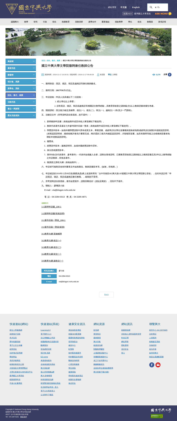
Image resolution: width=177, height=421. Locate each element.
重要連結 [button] (105, 22)
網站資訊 (126, 324)
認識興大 (15, 22)
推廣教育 (66, 22)
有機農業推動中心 (100, 357)
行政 (45, 22)
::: (105, 7)
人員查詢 (152, 338)
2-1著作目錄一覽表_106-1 (53, 220)
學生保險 (72, 368)
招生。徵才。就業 (15, 95)
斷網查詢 (44, 345)
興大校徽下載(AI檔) (101, 372)
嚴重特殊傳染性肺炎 (76, 338)
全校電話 (152, 334)
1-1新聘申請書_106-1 (51, 207)
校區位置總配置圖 (156, 357)
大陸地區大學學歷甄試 (19, 368)
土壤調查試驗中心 (100, 353)
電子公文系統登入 (48, 391)
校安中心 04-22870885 (158, 330)
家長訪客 (162, 22)
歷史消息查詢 (13, 115)
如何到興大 (153, 353)
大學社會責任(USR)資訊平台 (21, 372)
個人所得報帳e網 (47, 372)
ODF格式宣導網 (16, 353)
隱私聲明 (124, 345)
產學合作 (92, 22)
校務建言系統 (154, 342)
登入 (123, 353)
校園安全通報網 (74, 380)
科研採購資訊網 (47, 380)
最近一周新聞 (13, 109)
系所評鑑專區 (15, 360)
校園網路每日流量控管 (50, 342)
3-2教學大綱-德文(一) (51, 240)
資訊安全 (124, 349)
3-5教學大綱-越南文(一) (52, 261)
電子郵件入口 (46, 334)
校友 (139, 22)
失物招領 (152, 345)
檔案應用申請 (15, 380)
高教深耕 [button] (79, 22)
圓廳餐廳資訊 (98, 364)
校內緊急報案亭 (74, 353)
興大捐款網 (45, 368)
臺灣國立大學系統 (17, 376)
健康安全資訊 (77, 324)
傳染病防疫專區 (74, 330)
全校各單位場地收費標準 (103, 368)
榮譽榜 (10, 75)
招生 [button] (54, 22)
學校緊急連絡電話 (75, 376)
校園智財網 (125, 330)
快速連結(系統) (50, 324)
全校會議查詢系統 (48, 364)
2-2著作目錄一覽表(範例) (53, 227)
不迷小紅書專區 (16, 383)
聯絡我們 (23, 417)
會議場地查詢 (46, 360)
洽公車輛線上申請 (48, 338)
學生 (130, 22)
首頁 (43, 61)
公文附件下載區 (47, 395)
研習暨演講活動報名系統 (50, 383)
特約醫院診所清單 (75, 357)
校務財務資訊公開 (17, 364)
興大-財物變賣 (46, 376)
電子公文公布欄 (16, 345)
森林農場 (97, 338)
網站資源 (99, 324)
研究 (35, 22)
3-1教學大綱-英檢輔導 (51, 234)
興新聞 (10, 61)
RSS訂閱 (125, 338)
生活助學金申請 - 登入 (49, 387)
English (136, 7)
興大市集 (97, 342)
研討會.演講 (45, 353)
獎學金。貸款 (13, 88)
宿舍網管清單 (46, 349)
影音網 (96, 330)
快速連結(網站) (19, 324)
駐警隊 (71, 349)
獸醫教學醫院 (98, 349)
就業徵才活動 (15, 334)
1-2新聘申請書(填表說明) (53, 213)
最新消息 (11, 68)
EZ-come (44, 357)
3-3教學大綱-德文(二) (51, 247)
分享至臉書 (169, 74)
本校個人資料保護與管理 (131, 334)
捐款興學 (119, 22)
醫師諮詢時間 (73, 360)
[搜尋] (157, 7)
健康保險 (72, 372)
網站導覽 (112, 7)
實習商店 (97, 334)
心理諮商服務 (73, 364)
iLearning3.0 (46, 330)
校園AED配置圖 (74, 334)
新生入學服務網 (16, 330)
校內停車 (152, 349)
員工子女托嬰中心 (100, 360)
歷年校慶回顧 (15, 342)
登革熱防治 (72, 342)
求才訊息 (13, 338)
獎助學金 (13, 357)
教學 (26, 22)
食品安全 (72, 383)
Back (106, 294)
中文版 (123, 7)
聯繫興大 (154, 324)
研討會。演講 (13, 82)
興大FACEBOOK (151, 364)
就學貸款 (13, 349)
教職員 (150, 22)
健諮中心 (72, 345)
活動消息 (11, 102)
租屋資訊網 (97, 345)
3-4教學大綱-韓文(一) (51, 254)
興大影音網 (158, 364)
